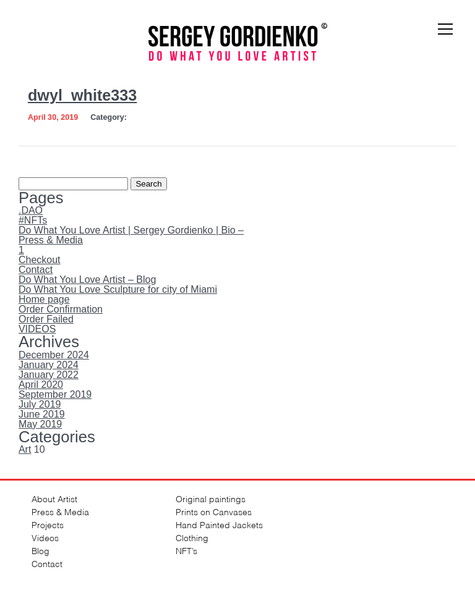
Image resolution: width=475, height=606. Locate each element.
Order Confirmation (61, 309)
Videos (45, 537)
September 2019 (55, 394)
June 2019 (42, 414)
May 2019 (40, 424)
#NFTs (33, 220)
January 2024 (49, 365)
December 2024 (54, 355)
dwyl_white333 (82, 95)
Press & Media (51, 240)
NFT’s (186, 550)
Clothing (192, 537)
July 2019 (40, 404)
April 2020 (41, 384)
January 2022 (49, 374)
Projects (48, 524)
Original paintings (211, 498)
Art (25, 449)
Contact (36, 269)
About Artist (54, 498)
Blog (40, 550)
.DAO (31, 210)
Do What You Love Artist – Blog (87, 279)
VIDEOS (37, 329)
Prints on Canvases (214, 511)
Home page (44, 299)
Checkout (40, 260)
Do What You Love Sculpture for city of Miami (118, 289)
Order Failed (46, 319)
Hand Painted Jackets (219, 524)
